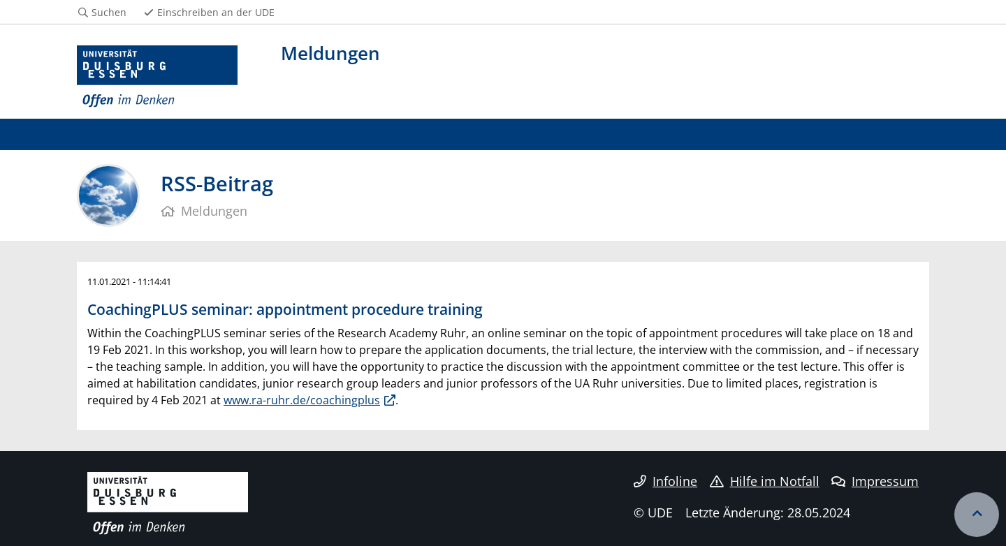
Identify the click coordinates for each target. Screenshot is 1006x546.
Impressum (875, 481)
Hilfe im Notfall (764, 481)
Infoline (665, 481)
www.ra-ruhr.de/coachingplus (302, 400)
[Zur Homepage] (157, 76)
